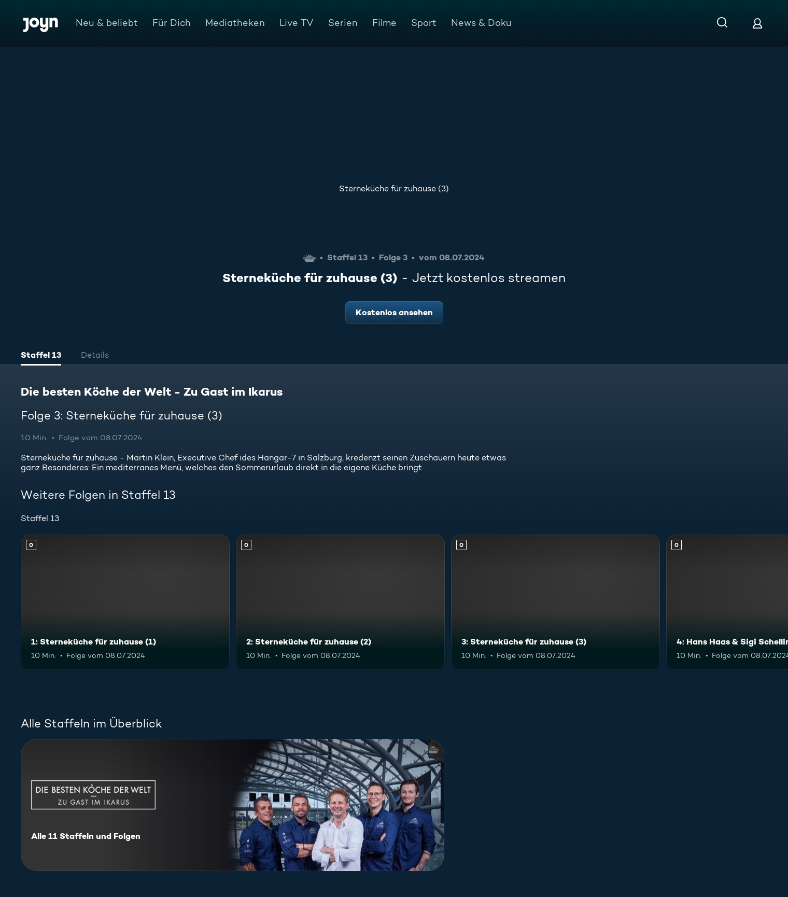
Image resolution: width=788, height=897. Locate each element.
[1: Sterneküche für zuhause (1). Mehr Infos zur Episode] (125, 602)
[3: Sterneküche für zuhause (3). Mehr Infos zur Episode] (555, 602)
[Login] (757, 23)
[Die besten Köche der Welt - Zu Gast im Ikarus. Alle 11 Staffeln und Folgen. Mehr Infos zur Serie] (232, 805)
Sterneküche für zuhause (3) (394, 188)
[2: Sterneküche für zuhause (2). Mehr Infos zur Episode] (340, 602)
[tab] (41, 356)
